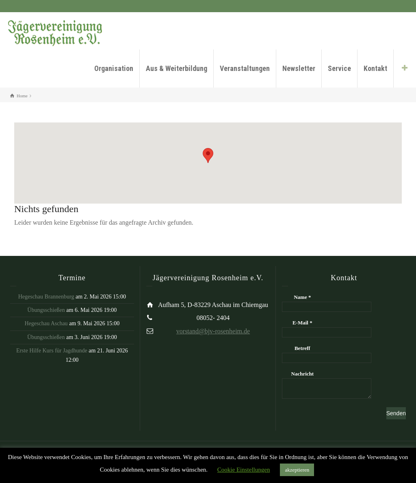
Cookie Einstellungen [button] (243, 469)
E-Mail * (302, 322)
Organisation (113, 68)
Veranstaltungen (245, 68)
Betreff (302, 348)
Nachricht (302, 373)
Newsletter (298, 68)
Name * (302, 297)
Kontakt (375, 68)
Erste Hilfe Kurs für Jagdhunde (51, 351)
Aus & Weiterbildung (176, 68)
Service (339, 68)
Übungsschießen (46, 310)
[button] (208, 155)
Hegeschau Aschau (45, 323)
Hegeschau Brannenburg (46, 297)
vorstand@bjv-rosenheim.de (213, 331)
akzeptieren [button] (297, 470)
